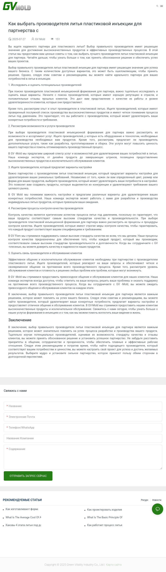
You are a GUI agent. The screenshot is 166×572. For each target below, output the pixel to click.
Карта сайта (113, 564)
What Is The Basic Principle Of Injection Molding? (105, 517)
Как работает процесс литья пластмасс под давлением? (105, 525)
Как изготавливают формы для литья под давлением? (22, 509)
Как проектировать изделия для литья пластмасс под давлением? (105, 509)
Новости (156, 500)
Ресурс (144, 500)
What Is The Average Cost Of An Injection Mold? (23, 517)
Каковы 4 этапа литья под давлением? (23, 525)
